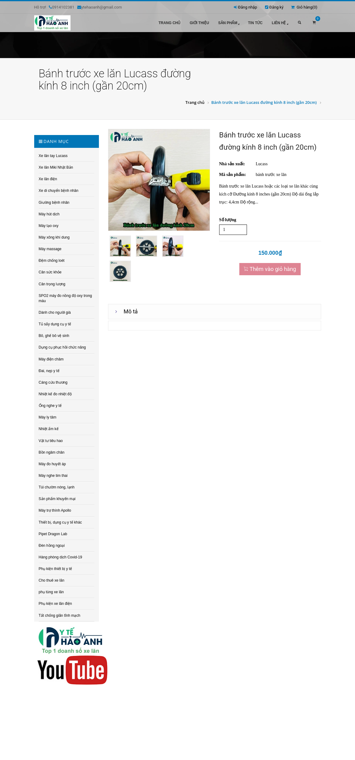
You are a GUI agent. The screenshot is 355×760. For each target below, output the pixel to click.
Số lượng (227, 219)
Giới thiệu (199, 23)
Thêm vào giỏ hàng (270, 269)
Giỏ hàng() (304, 7)
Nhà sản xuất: (232, 164)
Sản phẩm (229, 23)
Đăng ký (276, 7)
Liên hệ (280, 23)
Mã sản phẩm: (232, 174)
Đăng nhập (247, 7)
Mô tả (131, 311)
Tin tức (255, 23)
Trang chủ (169, 23)
